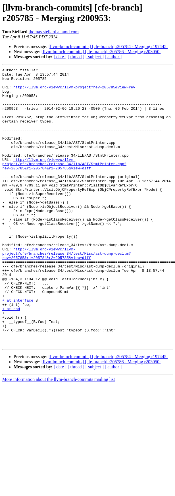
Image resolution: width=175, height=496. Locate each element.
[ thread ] (76, 56)
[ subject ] (95, 56)
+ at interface (17, 347)
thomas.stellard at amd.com (54, 31)
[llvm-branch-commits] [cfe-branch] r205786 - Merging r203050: (101, 51)
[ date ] (60, 56)
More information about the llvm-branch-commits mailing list (58, 434)
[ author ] (113, 56)
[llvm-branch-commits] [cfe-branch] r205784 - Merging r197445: (108, 46)
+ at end (11, 357)
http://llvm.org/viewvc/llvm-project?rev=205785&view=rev (74, 91)
